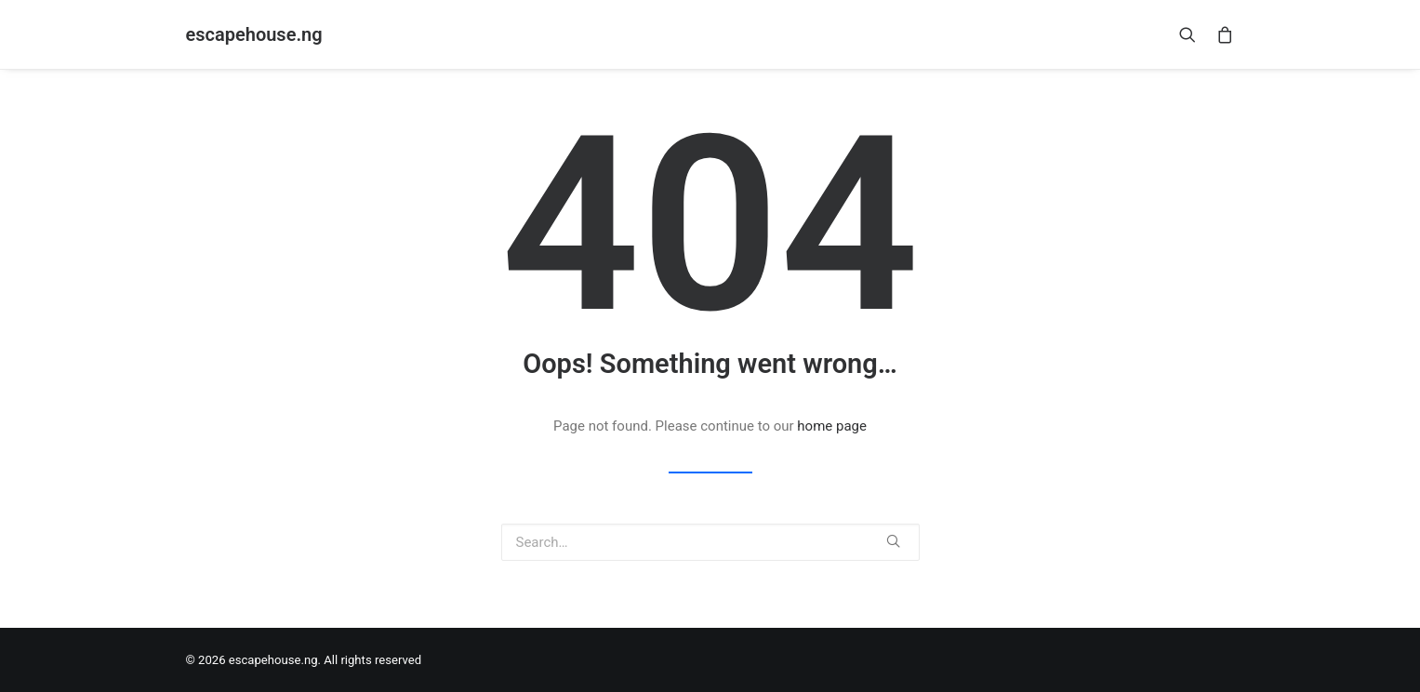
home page (832, 426)
